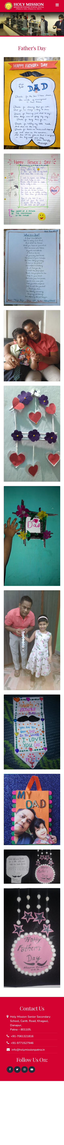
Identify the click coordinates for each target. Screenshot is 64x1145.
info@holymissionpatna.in (28, 1050)
